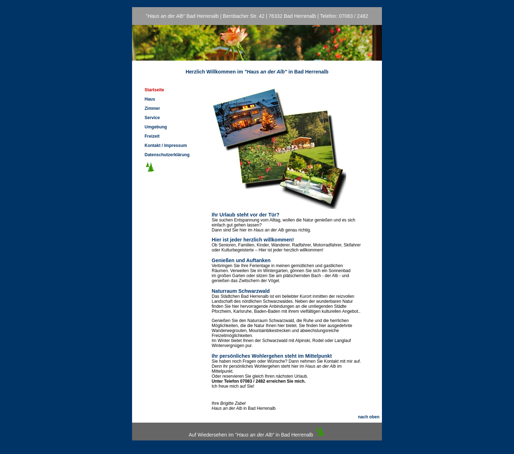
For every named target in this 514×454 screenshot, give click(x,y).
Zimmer (152, 108)
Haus (150, 99)
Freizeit (152, 136)
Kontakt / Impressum (166, 145)
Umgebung (156, 126)
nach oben (368, 416)
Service (152, 117)
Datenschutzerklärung (167, 154)
